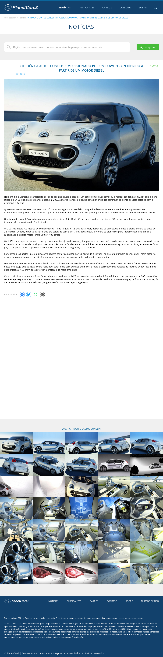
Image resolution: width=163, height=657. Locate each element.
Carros (107, 7)
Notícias (65, 7)
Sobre (142, 7)
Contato (125, 7)
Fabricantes (86, 7)
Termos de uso (150, 600)
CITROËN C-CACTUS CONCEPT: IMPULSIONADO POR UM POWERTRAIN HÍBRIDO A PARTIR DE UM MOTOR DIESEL (78, 17)
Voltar (155, 65)
